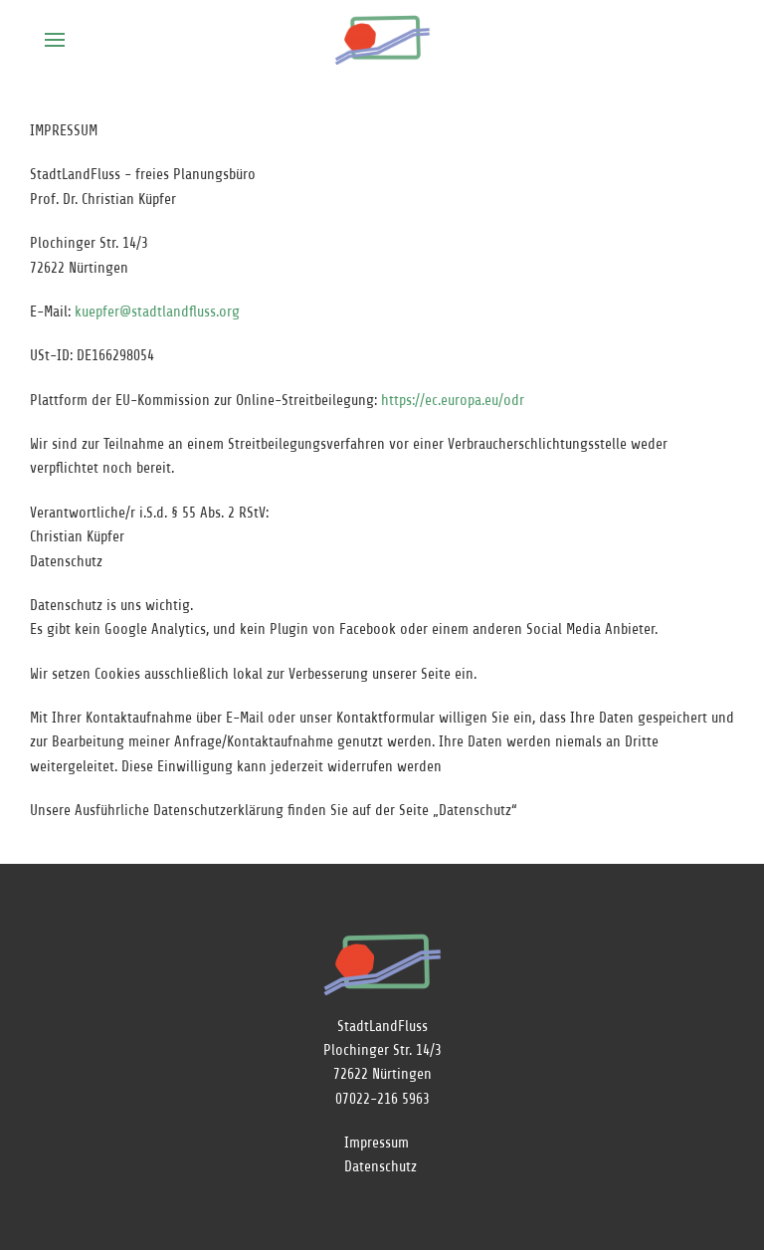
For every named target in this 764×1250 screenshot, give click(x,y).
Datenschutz (380, 1166)
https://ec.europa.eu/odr (452, 400)
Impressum (376, 1143)
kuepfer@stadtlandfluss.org (157, 312)
